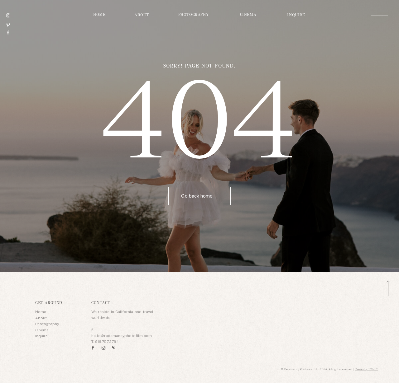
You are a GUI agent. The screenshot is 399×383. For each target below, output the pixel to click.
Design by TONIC (366, 369)
